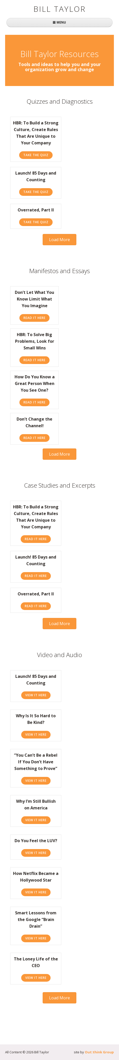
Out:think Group (99, 1052)
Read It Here (36, 317)
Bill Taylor (59, 9)
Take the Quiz (38, 154)
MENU (59, 22)
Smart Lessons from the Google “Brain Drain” (35, 919)
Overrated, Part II (36, 210)
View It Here (38, 694)
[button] (59, 239)
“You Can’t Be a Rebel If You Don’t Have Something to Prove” (35, 761)
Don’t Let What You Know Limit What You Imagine (34, 299)
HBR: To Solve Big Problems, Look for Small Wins (34, 341)
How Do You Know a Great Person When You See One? (35, 383)
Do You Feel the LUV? (36, 840)
